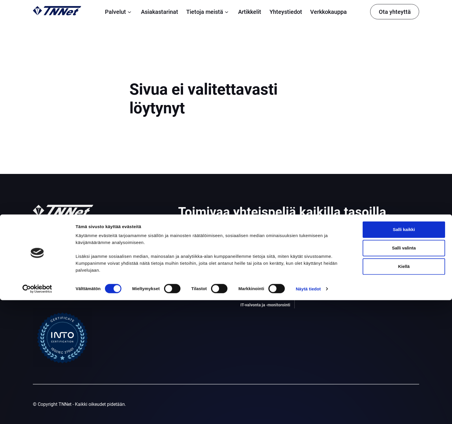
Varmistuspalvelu (258, 261)
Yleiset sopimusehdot (387, 246)
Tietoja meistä (208, 11)
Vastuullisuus (324, 283)
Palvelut (119, 11)
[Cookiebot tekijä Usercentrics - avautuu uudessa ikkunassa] (37, 412)
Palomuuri (251, 250)
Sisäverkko (252, 294)
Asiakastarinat (159, 11)
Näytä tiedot (308, 412)
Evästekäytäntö (380, 253)
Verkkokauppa (328, 11)
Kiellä (404, 390)
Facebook (375, 281)
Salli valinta (404, 371)
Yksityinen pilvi (193, 283)
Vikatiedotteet (379, 260)
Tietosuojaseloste (383, 239)
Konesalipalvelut (195, 294)
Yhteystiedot (286, 11)
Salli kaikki (404, 353)
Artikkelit (249, 11)
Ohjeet (317, 272)
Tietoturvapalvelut (259, 272)
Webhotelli (251, 283)
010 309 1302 (47, 289)
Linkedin (373, 275)
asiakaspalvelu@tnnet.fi (57, 296)
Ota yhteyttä (395, 11)
